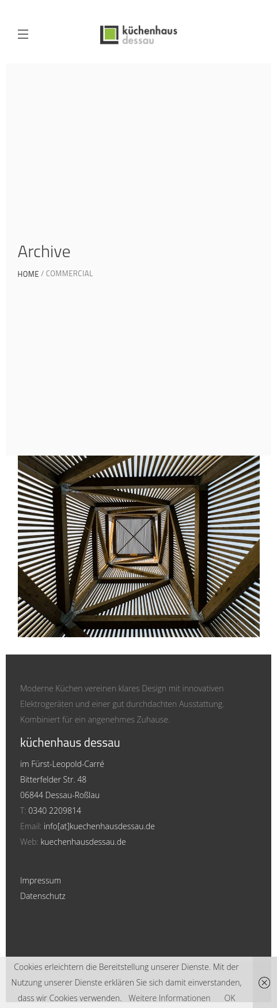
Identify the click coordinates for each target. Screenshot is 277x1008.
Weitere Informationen (169, 997)
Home (28, 274)
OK (229, 997)
